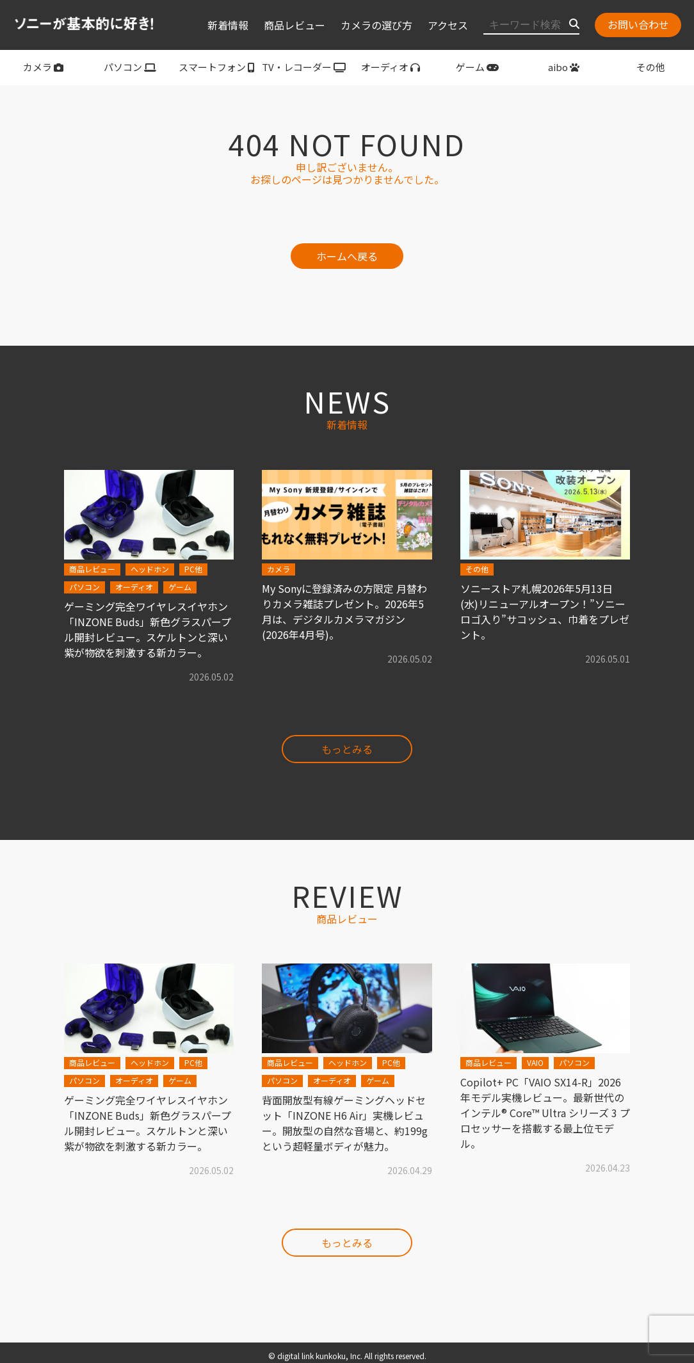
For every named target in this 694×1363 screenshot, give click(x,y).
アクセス (448, 25)
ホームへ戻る (347, 256)
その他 (650, 67)
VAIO (535, 1062)
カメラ (43, 67)
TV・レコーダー (304, 67)
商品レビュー (294, 25)
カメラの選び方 (376, 25)
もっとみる (347, 749)
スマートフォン (217, 67)
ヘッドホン (150, 568)
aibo (563, 67)
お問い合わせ (638, 24)
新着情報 (227, 25)
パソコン (130, 67)
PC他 (193, 568)
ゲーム (477, 67)
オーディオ (390, 67)
